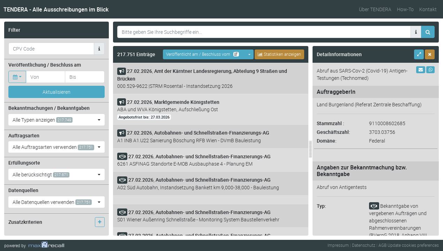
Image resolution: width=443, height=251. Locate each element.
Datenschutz (363, 245)
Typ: (321, 206)
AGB (382, 245)
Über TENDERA (375, 9)
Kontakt (428, 9)
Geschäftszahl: (333, 132)
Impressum (338, 245)
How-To (405, 9)
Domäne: (327, 140)
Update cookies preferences (413, 245)
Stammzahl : (330, 123)
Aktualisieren (56, 92)
